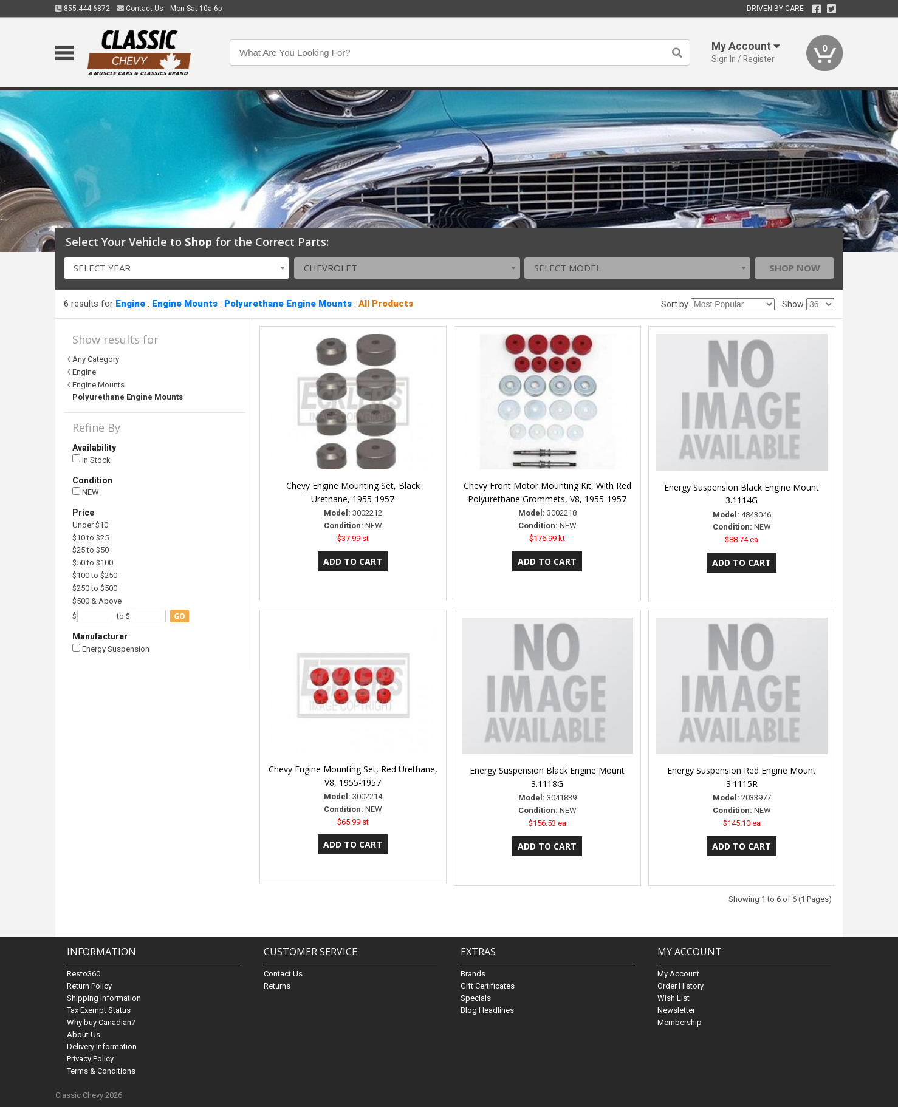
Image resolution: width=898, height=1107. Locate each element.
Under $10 (90, 525)
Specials (476, 998)
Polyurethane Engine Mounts (288, 303)
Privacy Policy (90, 1058)
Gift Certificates (488, 985)
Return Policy (89, 985)
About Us (83, 1034)
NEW (85, 492)
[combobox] (177, 268)
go (179, 616)
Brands (473, 973)
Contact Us (140, 8)
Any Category (95, 359)
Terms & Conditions (101, 1070)
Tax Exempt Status (99, 1010)
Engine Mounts (185, 303)
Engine (130, 303)
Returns (277, 985)
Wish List (673, 998)
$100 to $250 (94, 575)
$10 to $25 (90, 537)
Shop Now (794, 268)
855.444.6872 (82, 8)
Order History (680, 985)
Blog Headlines (487, 1010)
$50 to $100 (92, 562)
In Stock (91, 459)
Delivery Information (102, 1046)
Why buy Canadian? (101, 1022)
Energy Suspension (110, 649)
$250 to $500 (94, 588)
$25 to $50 (90, 549)
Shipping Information (104, 998)
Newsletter (676, 1010)
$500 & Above (97, 600)
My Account (678, 973)
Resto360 (83, 973)
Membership (679, 1022)
